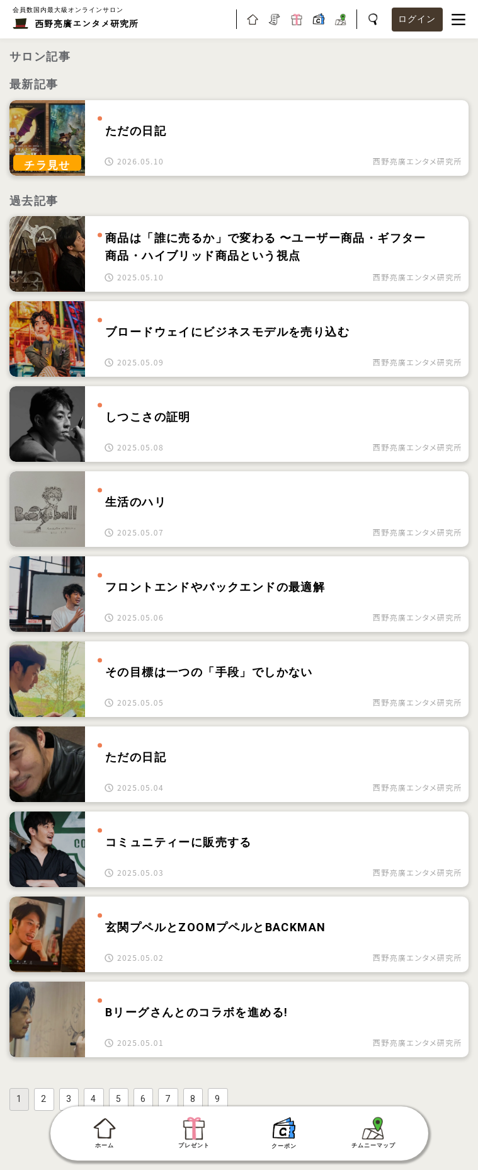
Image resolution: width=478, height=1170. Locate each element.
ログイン (417, 19)
